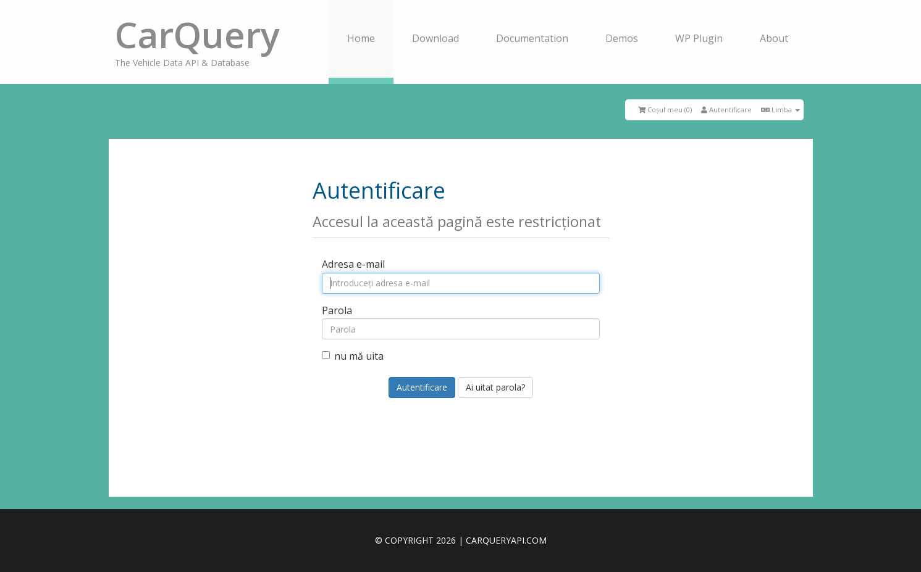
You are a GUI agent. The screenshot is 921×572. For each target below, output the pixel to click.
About (774, 38)
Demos (621, 38)
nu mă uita (353, 356)
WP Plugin (699, 38)
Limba (780, 109)
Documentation (532, 38)
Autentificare (726, 109)
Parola (337, 310)
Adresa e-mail (353, 264)
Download (435, 38)
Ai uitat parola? (495, 387)
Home (361, 38)
